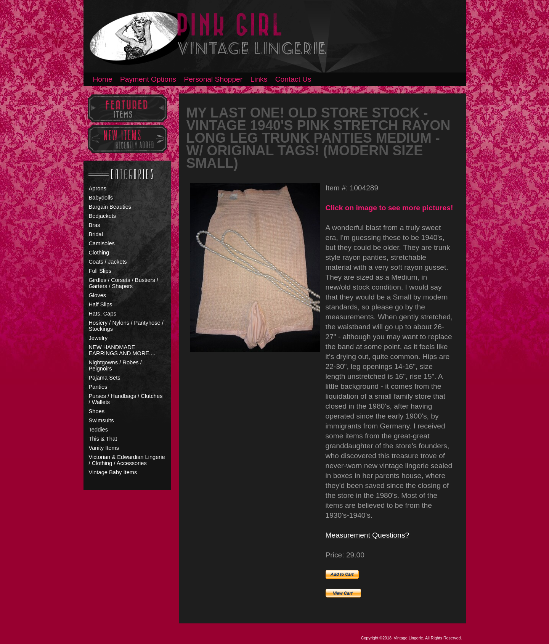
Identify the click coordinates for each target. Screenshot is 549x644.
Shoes (97, 411)
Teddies (98, 430)
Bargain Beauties (110, 207)
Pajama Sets (104, 378)
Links (259, 79)
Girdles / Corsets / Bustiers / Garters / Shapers (123, 283)
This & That (103, 439)
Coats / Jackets (108, 262)
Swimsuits (101, 420)
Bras (94, 225)
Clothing (99, 253)
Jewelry (98, 338)
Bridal (96, 234)
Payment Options (148, 79)
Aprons (97, 188)
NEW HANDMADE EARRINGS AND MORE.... (122, 350)
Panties (98, 387)
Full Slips (100, 271)
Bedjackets (102, 216)
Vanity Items (104, 448)
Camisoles (102, 243)
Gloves (97, 295)
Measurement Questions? (367, 535)
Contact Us (293, 79)
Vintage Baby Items (113, 472)
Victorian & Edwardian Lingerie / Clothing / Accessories (127, 460)
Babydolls (101, 198)
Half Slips (100, 304)
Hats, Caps (103, 314)
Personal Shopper (213, 79)
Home (102, 79)
